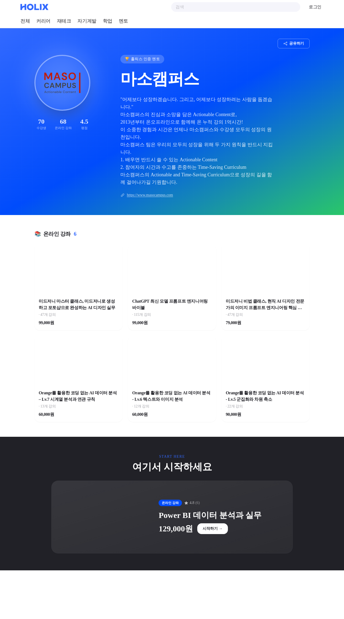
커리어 (43, 21)
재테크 (64, 21)
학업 (107, 21)
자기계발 (86, 21)
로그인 (315, 7)
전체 (25, 21)
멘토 (123, 21)
